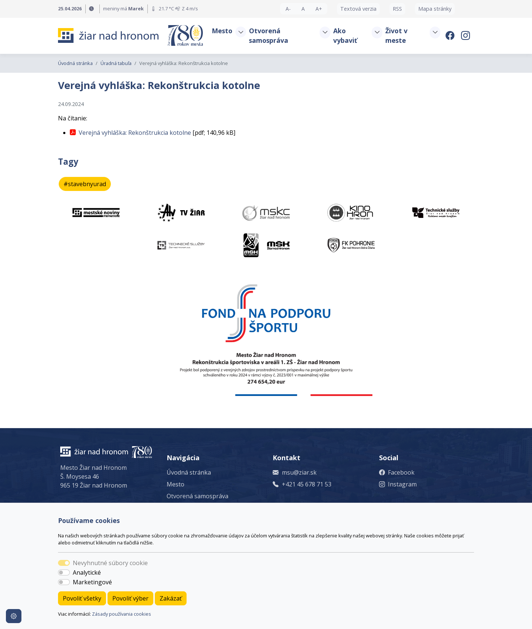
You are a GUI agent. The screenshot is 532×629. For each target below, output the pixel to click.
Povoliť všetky (82, 598)
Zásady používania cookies (121, 614)
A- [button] (288, 8)
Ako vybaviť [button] (345, 35)
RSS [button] (397, 8)
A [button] (303, 8)
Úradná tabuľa (116, 63)
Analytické (87, 572)
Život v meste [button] (396, 35)
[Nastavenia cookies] (13, 616)
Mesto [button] (222, 30)
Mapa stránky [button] (434, 8)
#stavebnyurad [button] (85, 184)
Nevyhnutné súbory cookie (110, 563)
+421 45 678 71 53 (306, 484)
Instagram (402, 484)
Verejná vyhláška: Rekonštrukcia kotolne (135, 133)
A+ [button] (319, 8)
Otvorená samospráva (197, 496)
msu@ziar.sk (299, 472)
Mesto (175, 484)
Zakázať (171, 598)
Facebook (401, 472)
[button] (240, 32)
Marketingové (92, 582)
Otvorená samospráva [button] (268, 35)
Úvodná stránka (75, 63)
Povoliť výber (130, 598)
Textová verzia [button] (358, 8)
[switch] (64, 572)
